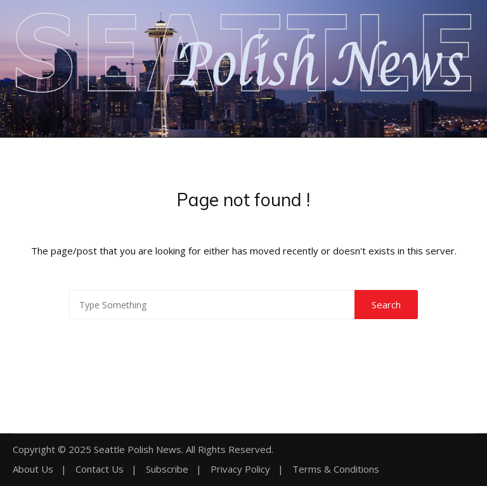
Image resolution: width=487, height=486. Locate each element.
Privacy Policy (240, 469)
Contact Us (99, 469)
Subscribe (167, 469)
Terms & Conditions (335, 469)
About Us (33, 469)
